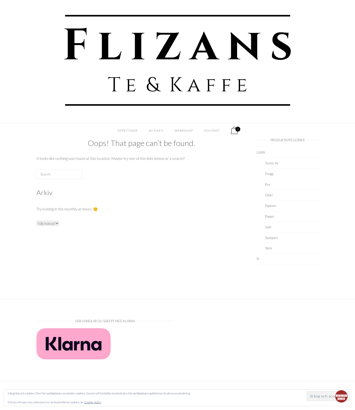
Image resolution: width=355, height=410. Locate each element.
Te (257, 259)
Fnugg (269, 174)
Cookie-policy (92, 402)
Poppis (269, 216)
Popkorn (270, 206)
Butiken (156, 130)
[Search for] (59, 174)
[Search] (70, 176)
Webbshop (183, 130)
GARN (260, 152)
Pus (267, 184)
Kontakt (212, 130)
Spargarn (271, 238)
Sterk (268, 248)
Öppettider (127, 130)
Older (269, 195)
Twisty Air (272, 163)
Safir (268, 227)
